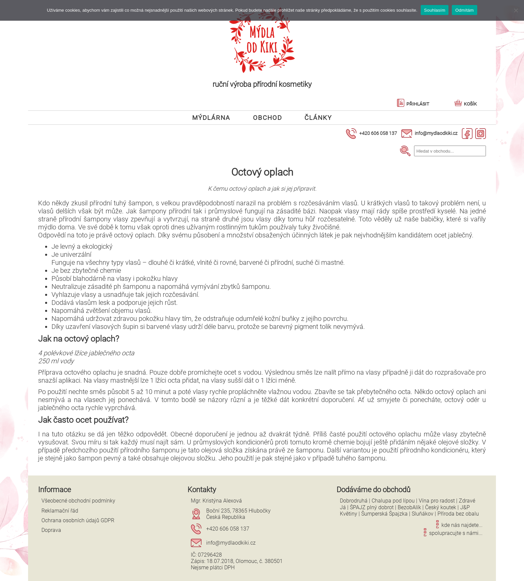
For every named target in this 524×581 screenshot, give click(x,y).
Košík (465, 104)
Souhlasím (434, 10)
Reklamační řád (59, 511)
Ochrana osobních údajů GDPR (77, 520)
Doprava (51, 530)
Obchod (267, 117)
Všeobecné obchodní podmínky (78, 501)
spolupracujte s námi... (452, 533)
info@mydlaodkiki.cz (436, 133)
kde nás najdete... (458, 525)
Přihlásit (413, 104)
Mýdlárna (211, 117)
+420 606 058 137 (378, 133)
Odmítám (464, 10)
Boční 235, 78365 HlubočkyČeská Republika (238, 514)
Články (318, 117)
